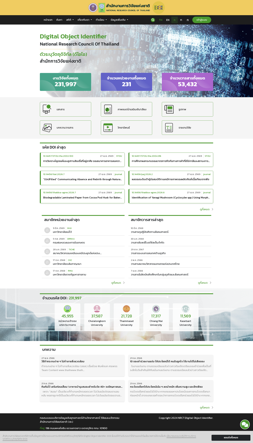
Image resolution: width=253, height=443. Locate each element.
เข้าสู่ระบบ (202, 20)
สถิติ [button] (69, 20)
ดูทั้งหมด (206, 209)
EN (167, 20)
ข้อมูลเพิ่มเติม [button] (118, 20)
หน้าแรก (48, 20)
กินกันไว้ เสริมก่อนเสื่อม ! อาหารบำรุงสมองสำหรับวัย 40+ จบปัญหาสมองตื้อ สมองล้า (82, 386)
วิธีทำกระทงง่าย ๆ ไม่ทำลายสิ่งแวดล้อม (62, 361)
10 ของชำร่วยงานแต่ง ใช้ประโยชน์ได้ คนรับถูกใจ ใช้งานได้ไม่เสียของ (167, 361)
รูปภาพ (175, 109)
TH (160, 20)
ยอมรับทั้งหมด (231, 437)
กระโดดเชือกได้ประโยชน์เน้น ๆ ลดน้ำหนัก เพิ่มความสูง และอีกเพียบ (166, 386)
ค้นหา (59, 20)
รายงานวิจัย (177, 127)
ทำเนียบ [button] (100, 20)
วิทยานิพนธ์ (116, 127)
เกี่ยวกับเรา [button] (84, 20)
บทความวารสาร (57, 127)
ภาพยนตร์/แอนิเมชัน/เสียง (124, 109)
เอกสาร (53, 109)
